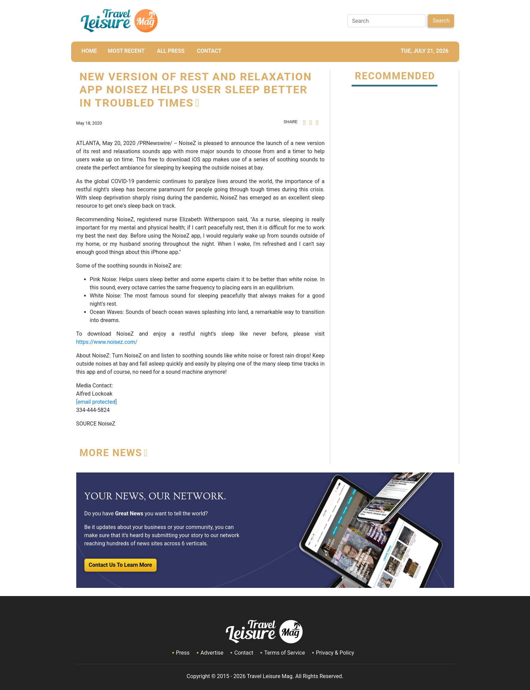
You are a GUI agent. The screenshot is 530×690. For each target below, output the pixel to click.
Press (183, 652)
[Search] (386, 20)
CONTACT (209, 51)
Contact (243, 652)
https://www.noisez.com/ (107, 342)
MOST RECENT (126, 51)
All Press (170, 51)
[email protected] (96, 402)
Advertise (211, 652)
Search (441, 20)
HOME (89, 51)
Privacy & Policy (335, 652)
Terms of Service (284, 652)
